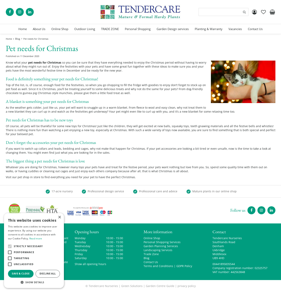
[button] (34, 282)
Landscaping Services (158, 250)
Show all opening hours (90, 264)
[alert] (34, 250)
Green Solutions (132, 286)
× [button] (59, 217)
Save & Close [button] (21, 273)
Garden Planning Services (161, 246)
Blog (146, 258)
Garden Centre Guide (160, 286)
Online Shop (152, 238)
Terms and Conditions (158, 266)
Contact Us (151, 262)
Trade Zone (151, 254)
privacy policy (187, 286)
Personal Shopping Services (162, 242)
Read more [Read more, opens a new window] (35, 238)
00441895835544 (223, 264)
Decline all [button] (48, 273)
